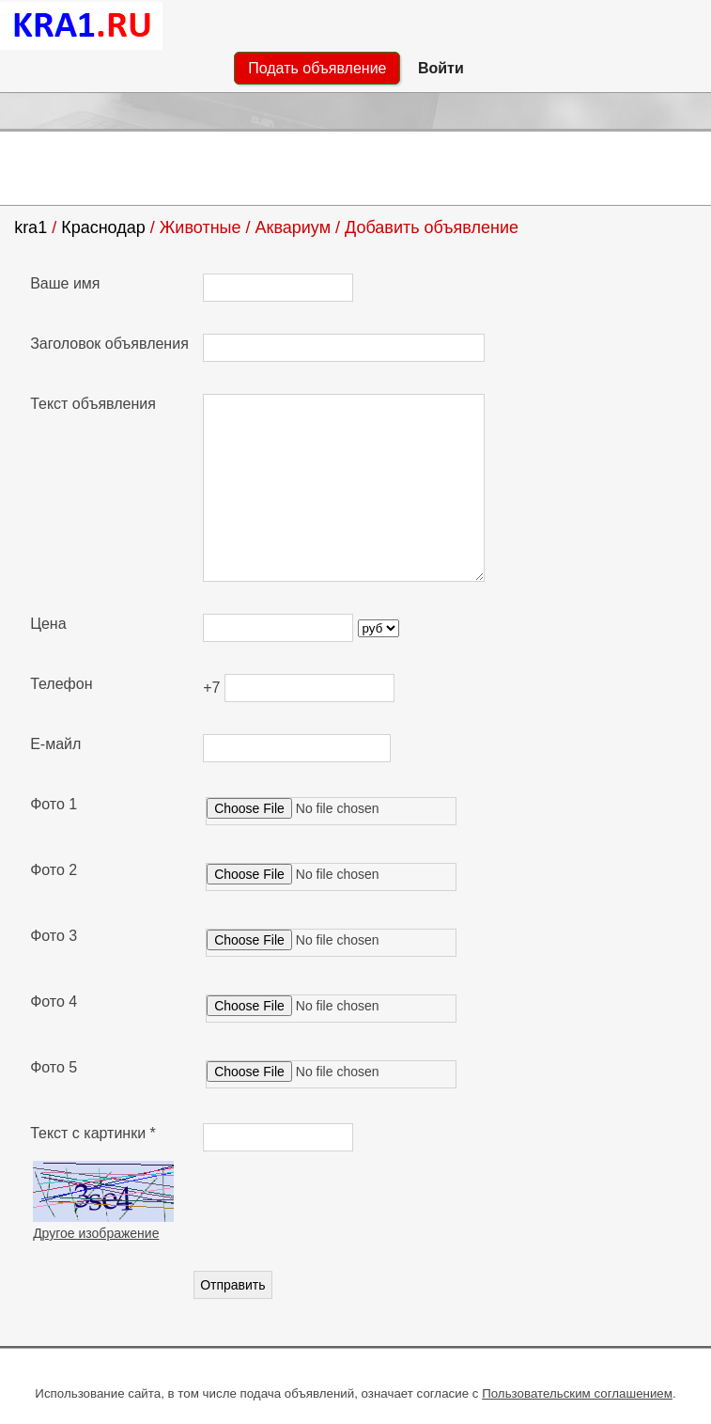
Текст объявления (93, 404)
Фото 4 (53, 1001)
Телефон (61, 684)
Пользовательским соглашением (577, 1393)
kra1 (30, 227)
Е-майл (55, 744)
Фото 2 (53, 870)
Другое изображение (96, 1233)
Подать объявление (317, 68)
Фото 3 (53, 936)
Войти (441, 68)
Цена (48, 624)
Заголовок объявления (109, 344)
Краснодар (103, 227)
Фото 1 (53, 804)
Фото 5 (53, 1067)
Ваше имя (65, 283)
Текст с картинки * (93, 1133)
